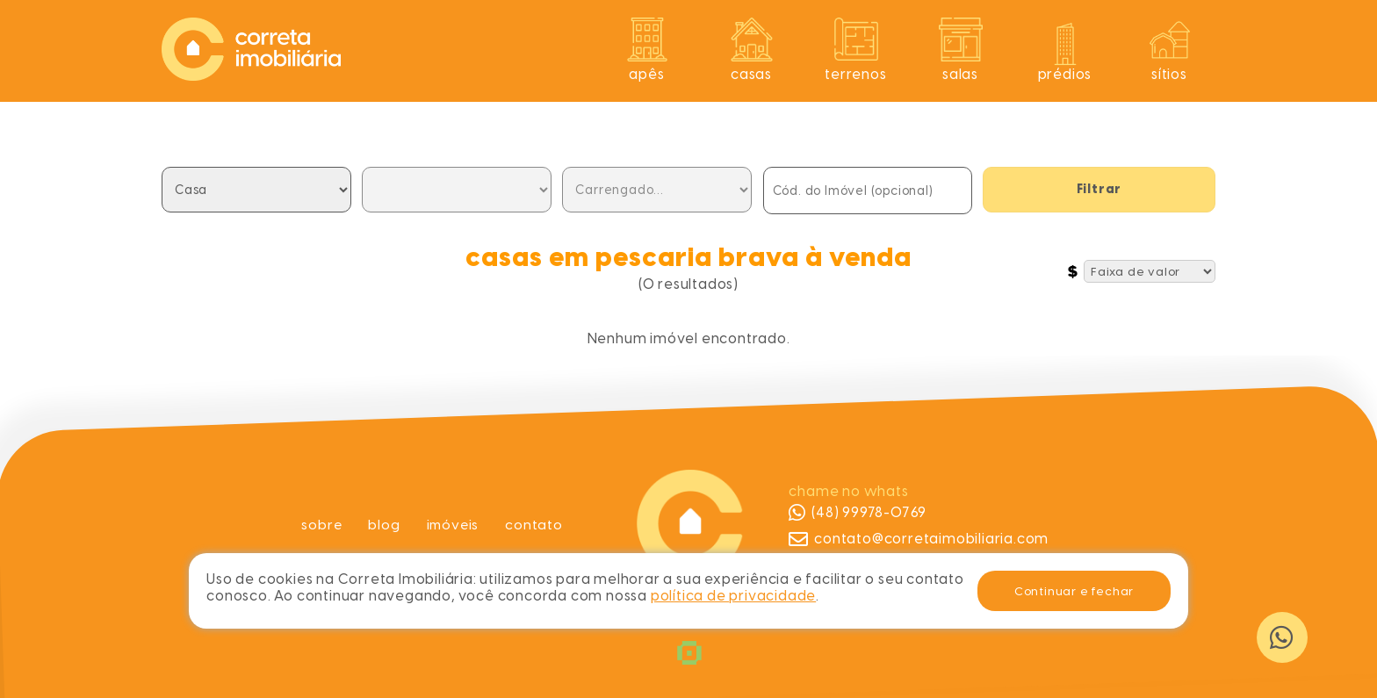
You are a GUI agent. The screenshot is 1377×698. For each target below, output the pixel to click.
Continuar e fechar (1074, 591)
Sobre (320, 524)
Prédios (1065, 74)
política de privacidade (733, 595)
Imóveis (453, 524)
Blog (383, 524)
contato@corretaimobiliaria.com (919, 539)
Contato (536, 524)
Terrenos (855, 74)
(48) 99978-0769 (857, 513)
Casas (751, 74)
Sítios (1169, 74)
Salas (960, 74)
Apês (646, 74)
